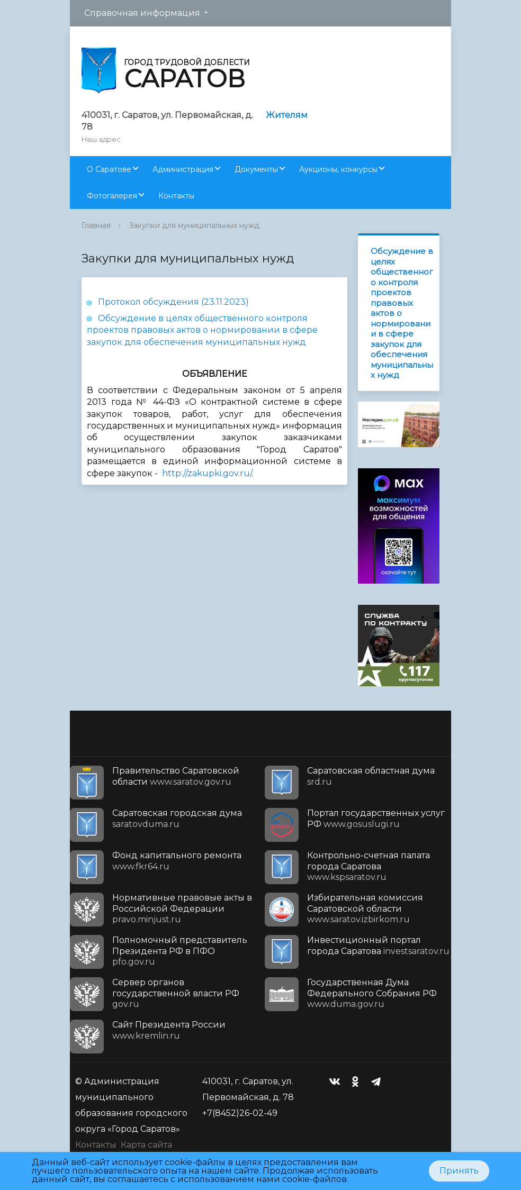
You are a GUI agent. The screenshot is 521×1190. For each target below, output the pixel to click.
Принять (459, 1171)
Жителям (287, 115)
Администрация (182, 169)
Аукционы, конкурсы (338, 169)
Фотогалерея (112, 196)
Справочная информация (142, 13)
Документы (256, 169)
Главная (96, 225)
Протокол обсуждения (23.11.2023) (173, 302)
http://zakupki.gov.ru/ (206, 473)
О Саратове (109, 169)
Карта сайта (146, 1145)
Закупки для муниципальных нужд (194, 225)
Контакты (176, 196)
